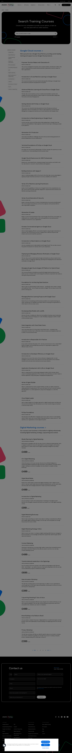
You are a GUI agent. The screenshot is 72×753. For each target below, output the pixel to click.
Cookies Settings (45, 747)
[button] (4, 745)
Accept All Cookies (45, 741)
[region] (31, 745)
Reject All (45, 744)
